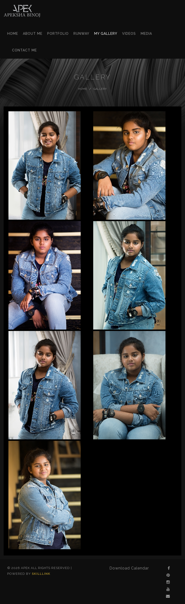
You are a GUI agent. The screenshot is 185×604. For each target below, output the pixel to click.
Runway (81, 33)
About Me (32, 33)
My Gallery (105, 33)
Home (12, 33)
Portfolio (58, 33)
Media (146, 33)
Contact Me (24, 50)
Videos (129, 33)
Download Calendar (129, 568)
